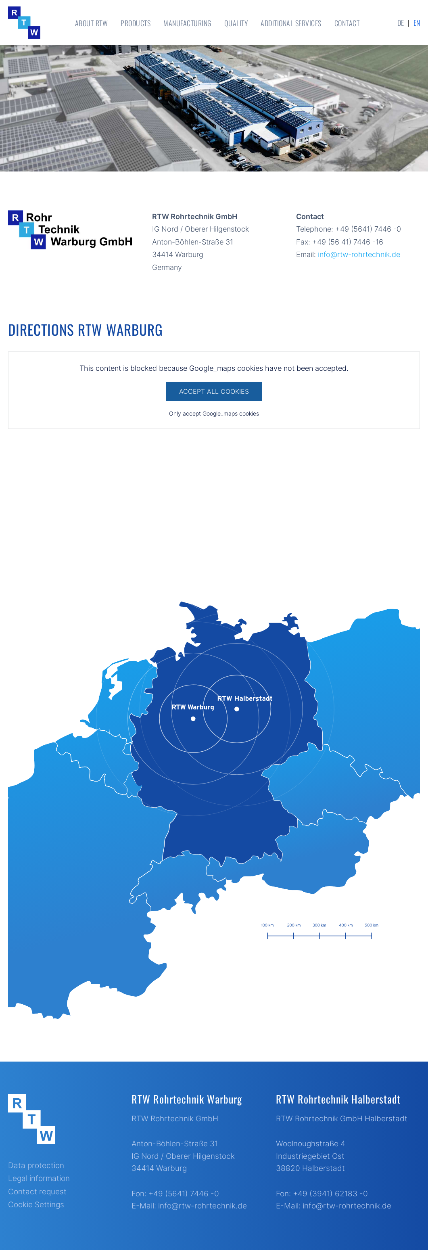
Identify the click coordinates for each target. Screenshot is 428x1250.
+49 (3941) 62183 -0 (330, 1193)
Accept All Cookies (214, 391)
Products (135, 23)
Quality (236, 23)
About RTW (91, 23)
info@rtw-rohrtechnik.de (359, 254)
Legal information (39, 1178)
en (416, 22)
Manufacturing (187, 23)
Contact (347, 23)
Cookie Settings (36, 1204)
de (400, 22)
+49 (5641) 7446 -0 (183, 1193)
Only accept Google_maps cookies (214, 413)
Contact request (37, 1191)
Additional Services (291, 23)
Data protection (36, 1165)
